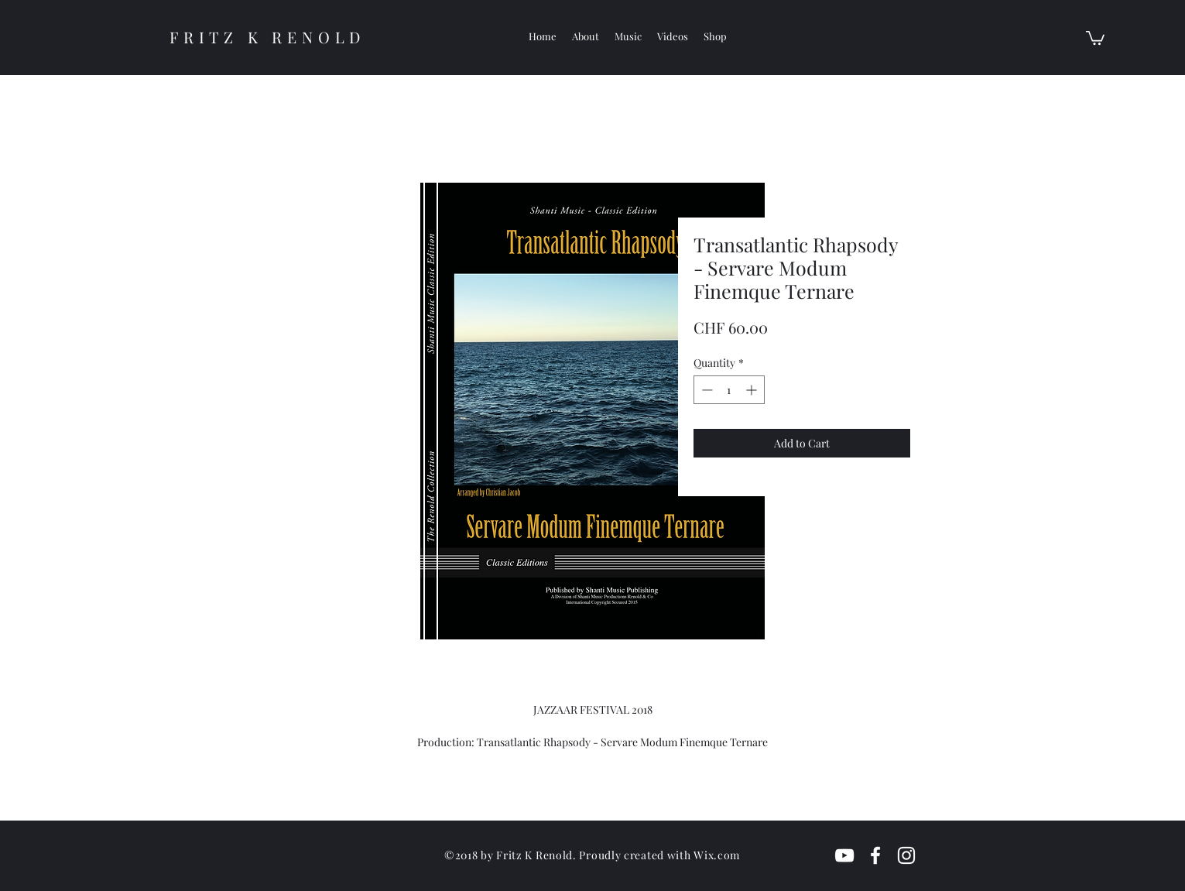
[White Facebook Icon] (875, 855)
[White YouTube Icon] (844, 855)
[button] (1095, 37)
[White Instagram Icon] (906, 855)
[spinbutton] (729, 389)
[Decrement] (705, 389)
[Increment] (752, 389)
